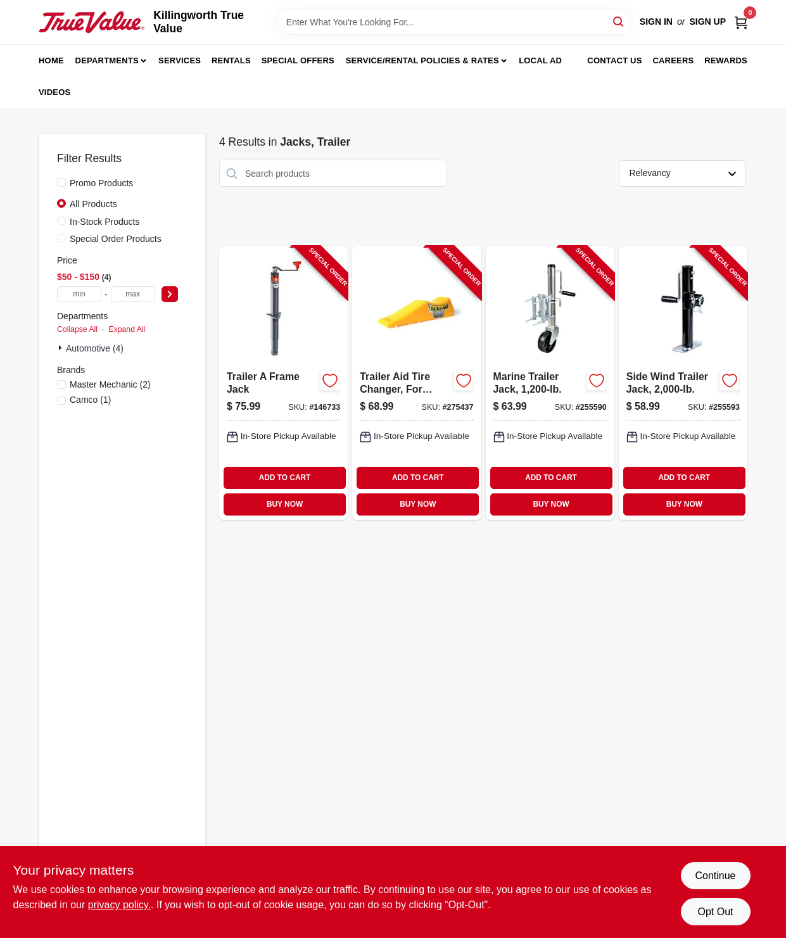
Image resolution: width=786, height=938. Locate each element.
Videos (54, 92)
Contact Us (614, 60)
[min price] (79, 294)
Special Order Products (116, 239)
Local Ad (540, 60)
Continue (715, 875)
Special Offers (298, 60)
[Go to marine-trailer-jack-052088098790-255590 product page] (550, 382)
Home (51, 60)
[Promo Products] (61, 182)
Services (179, 60)
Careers (673, 60)
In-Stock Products (105, 222)
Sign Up (707, 21)
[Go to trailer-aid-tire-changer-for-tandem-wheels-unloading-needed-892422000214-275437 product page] (416, 382)
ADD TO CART (285, 477)
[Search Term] (453, 22)
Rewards (725, 60)
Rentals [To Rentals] (231, 60)
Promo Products (101, 183)
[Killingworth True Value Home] (91, 22)
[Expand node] (61, 347)
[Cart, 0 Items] (741, 22)
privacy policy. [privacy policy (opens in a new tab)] (119, 904)
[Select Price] (170, 294)
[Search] (619, 21)
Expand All (126, 329)
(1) (90, 400)
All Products (93, 204)
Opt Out (715, 911)
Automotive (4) (95, 348)
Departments (107, 60)
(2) (110, 384)
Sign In (656, 21)
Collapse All (77, 329)
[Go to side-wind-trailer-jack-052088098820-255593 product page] (683, 382)
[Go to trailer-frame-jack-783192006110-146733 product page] (283, 382)
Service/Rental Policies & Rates (422, 60)
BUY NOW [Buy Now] (285, 504)
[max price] (133, 294)
